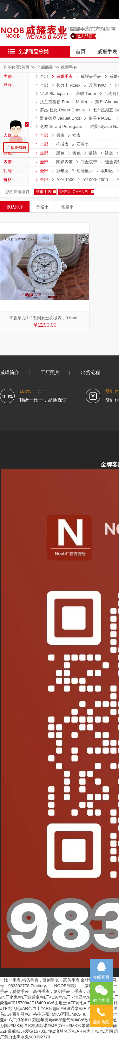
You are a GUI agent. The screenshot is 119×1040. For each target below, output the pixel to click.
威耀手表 (69, 67)
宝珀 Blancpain (54, 93)
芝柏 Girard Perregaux (61, 126)
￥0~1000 (65, 179)
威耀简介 (9, 372)
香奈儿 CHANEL (74, 191)
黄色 (76, 153)
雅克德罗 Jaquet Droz (60, 118)
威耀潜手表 (91, 76)
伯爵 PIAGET (101, 118)
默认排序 (15, 206)
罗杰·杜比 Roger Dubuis (62, 110)
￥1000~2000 (95, 179)
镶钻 (93, 153)
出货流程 (90, 372)
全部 (44, 76)
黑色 (60, 153)
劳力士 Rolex (68, 85)
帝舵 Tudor (86, 93)
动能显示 (84, 170)
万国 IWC (97, 85)
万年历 (62, 170)
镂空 (109, 153)
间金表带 (89, 162)
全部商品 (45, 67)
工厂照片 (50, 372)
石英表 (82, 144)
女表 (76, 135)
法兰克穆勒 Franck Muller (63, 101)
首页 (81, 51)
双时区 (107, 170)
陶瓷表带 (64, 162)
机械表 (62, 144)
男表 (60, 135)
